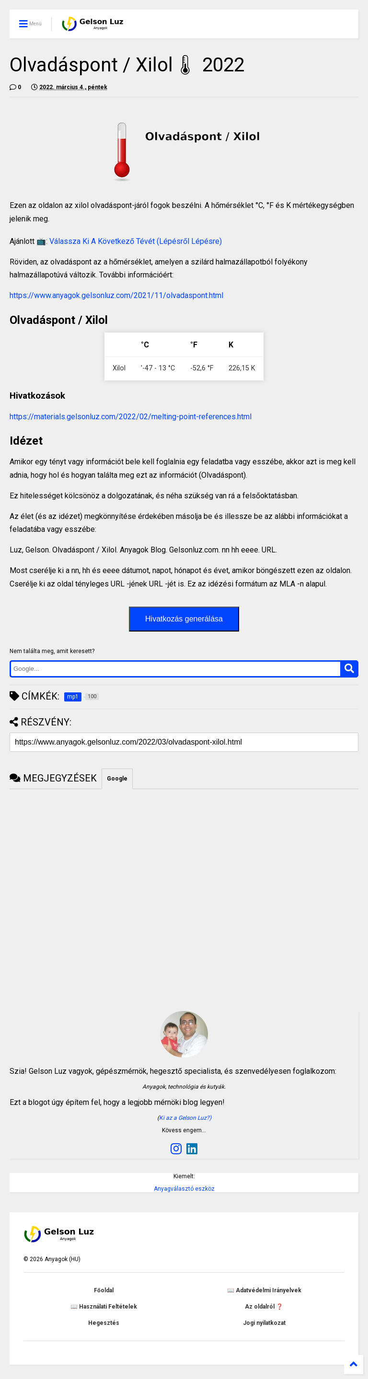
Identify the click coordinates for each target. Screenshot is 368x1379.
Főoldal (104, 1290)
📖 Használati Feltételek (103, 1306)
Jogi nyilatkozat (264, 1323)
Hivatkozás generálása (184, 619)
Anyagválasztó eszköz (184, 1188)
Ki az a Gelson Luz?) (185, 1118)
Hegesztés (103, 1323)
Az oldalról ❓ (264, 1306)
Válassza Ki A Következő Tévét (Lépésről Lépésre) (135, 241)
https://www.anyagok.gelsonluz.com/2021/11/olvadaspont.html (116, 295)
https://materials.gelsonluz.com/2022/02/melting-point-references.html (131, 416)
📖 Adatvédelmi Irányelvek (264, 1290)
